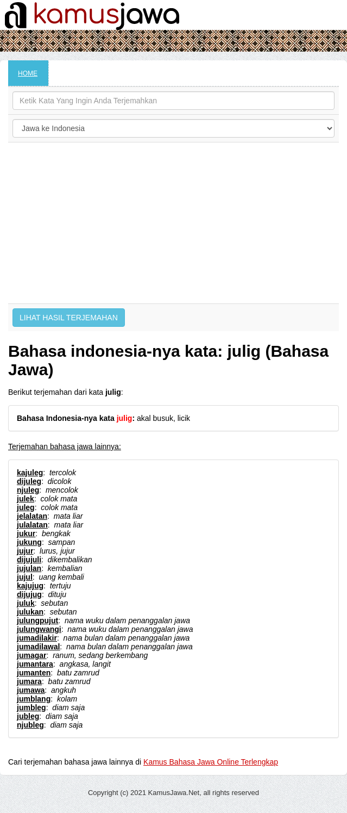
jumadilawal (38, 646)
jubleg (28, 716)
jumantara (35, 664)
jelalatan (32, 516)
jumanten (34, 672)
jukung (29, 542)
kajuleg (30, 472)
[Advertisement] (173, 223)
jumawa (31, 690)
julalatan (32, 524)
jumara (29, 681)
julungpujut (37, 620)
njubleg (30, 725)
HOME (27, 73)
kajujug (30, 585)
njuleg (28, 490)
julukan (30, 611)
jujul (25, 577)
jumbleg (31, 707)
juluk (26, 603)
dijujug (29, 594)
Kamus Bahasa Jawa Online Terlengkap (210, 762)
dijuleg (29, 481)
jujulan (29, 568)
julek (25, 498)
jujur (25, 551)
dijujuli (29, 559)
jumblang (34, 698)
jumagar (31, 655)
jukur (26, 533)
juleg (26, 507)
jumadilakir (37, 638)
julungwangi (39, 629)
